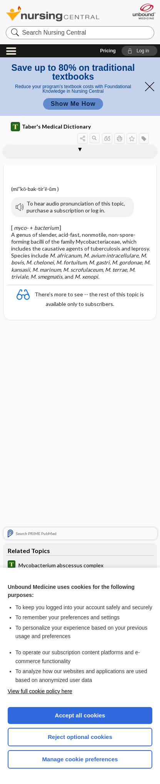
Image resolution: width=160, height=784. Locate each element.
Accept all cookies (80, 715)
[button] (139, 51)
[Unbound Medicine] (143, 11)
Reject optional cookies (80, 737)
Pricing (108, 50)
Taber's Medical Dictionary (51, 126)
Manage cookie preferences (80, 759)
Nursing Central (53, 13)
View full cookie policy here (40, 691)
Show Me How (73, 103)
